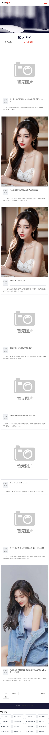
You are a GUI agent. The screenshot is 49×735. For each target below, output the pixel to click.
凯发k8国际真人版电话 (6, 732)
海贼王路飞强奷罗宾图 (17, 281)
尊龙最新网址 (30, 721)
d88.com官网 (43, 726)
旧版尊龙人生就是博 (19, 726)
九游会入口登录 (31, 716)
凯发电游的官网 (19, 716)
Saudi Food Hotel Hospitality (19, 483)
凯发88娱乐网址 (44, 732)
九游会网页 (4, 721)
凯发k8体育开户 (19, 732)
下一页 (43, 693)
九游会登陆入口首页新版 (19, 721)
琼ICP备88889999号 (27, 706)
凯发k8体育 (29, 732)
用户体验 (8, 42)
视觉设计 (29, 42)
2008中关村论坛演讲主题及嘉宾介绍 (22, 415)
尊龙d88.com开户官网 (44, 716)
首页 (6, 693)
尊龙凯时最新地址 (6, 726)
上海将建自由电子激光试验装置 (21, 348)
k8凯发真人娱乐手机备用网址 (44, 721)
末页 (6, 697)
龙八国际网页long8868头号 (31, 726)
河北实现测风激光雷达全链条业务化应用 (24, 190)
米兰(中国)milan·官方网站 (6, 716)
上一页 (14, 693)
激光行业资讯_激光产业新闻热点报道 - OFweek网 (27, 548)
